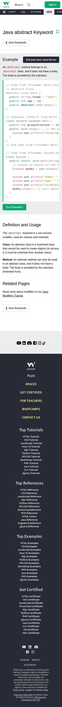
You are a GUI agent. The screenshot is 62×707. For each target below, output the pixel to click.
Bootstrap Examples (29, 566)
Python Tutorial (31, 453)
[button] (29, 5)
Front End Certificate (31, 606)
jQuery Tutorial (31, 473)
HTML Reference (29, 489)
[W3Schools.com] (31, 367)
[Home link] (6, 4)
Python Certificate (31, 612)
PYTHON (36, 11)
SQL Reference (29, 499)
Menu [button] (19, 4)
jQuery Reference (29, 526)
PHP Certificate (31, 616)
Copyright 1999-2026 (23, 695)
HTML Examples (29, 543)
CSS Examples (29, 546)
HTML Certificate (31, 596)
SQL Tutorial (31, 449)
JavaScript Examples (29, 549)
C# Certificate (31, 629)
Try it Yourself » (14, 207)
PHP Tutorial (31, 463)
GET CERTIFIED (31, 392)
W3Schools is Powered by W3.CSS (33, 698)
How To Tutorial (31, 446)
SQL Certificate (31, 609)
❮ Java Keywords (15, 42)
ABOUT (36, 659)
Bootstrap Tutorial (31, 459)
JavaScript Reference (29, 496)
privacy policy (42, 690)
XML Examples (29, 576)
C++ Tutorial (31, 469)
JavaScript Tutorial (31, 443)
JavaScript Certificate (31, 603)
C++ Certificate (31, 626)
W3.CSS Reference (29, 506)
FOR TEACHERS (31, 401)
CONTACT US (31, 417)
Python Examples (29, 559)
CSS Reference (29, 493)
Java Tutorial (31, 466)
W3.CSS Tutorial (31, 456)
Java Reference (29, 519)
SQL (23, 11)
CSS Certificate (31, 599)
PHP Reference (29, 513)
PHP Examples (29, 569)
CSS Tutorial (31, 439)
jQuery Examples (29, 579)
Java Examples (29, 573)
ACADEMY (30, 664)
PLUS (31, 376)
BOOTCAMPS (31, 409)
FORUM (24, 659)
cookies (28, 690)
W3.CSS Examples (29, 563)
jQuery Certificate (31, 619)
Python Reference (29, 503)
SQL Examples (29, 556)
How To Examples (29, 553)
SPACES (31, 384)
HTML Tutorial (31, 436)
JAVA (49, 11)
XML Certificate (31, 632)
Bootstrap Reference (29, 509)
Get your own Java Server (41, 59)
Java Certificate (31, 622)
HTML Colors (29, 516)
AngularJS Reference (29, 523)
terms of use (18, 690)
